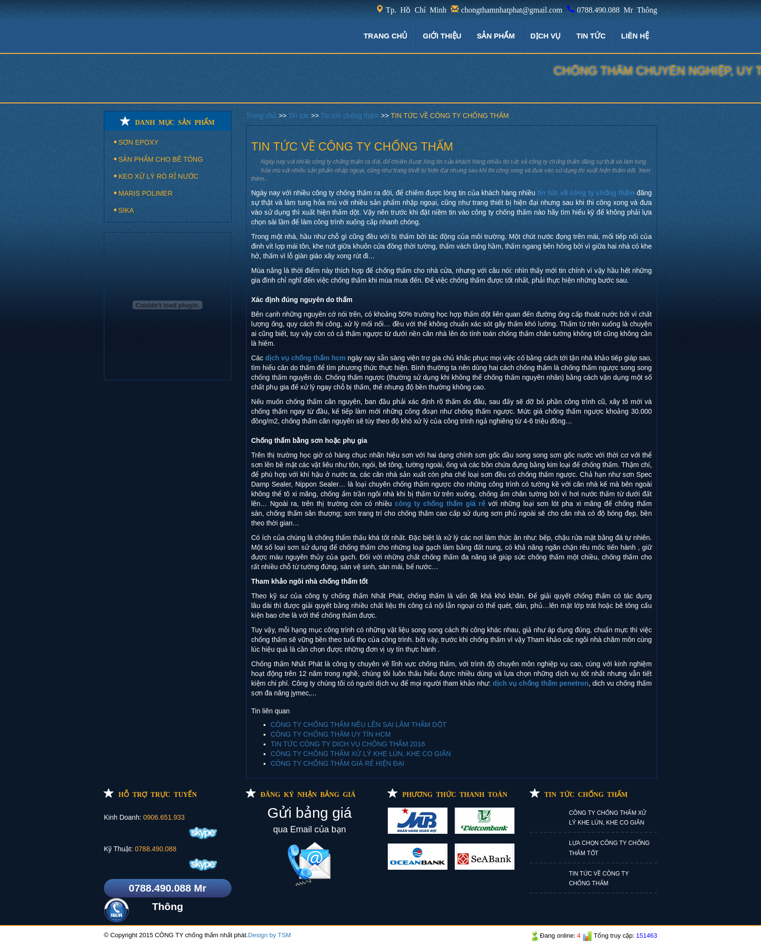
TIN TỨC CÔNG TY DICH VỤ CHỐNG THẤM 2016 (348, 744)
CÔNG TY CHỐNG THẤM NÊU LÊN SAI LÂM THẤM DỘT (359, 724)
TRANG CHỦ (385, 36)
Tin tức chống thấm (351, 115)
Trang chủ (262, 115)
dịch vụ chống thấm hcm (305, 358)
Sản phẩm (495, 36)
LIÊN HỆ (635, 36)
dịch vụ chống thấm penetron (540, 683)
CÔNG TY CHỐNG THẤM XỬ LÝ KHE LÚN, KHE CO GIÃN (361, 754)
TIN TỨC (591, 36)
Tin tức (299, 115)
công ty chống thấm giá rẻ (440, 503)
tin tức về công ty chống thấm (585, 193)
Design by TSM (269, 935)
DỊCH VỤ (545, 36)
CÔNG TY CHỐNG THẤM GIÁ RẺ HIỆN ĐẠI (337, 763)
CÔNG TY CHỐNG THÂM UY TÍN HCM (331, 734)
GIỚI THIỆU (442, 36)
